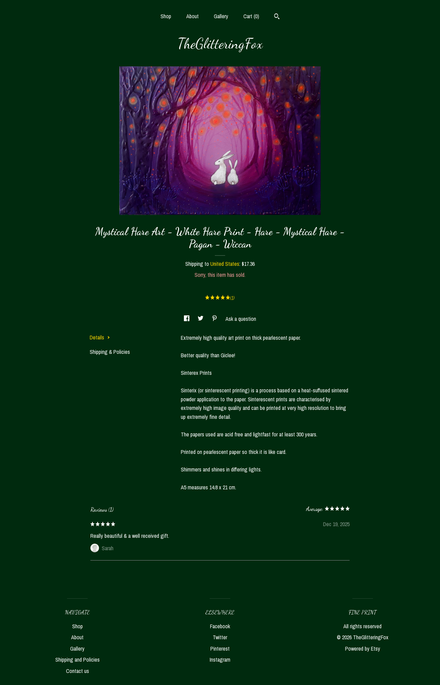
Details (100, 337)
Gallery (221, 16)
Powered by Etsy (362, 648)
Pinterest (220, 648)
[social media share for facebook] (187, 319)
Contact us (77, 671)
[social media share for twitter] (201, 319)
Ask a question (241, 319)
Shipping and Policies (77, 659)
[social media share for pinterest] (215, 319)
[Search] (276, 17)
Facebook (220, 626)
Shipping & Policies (110, 352)
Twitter (220, 637)
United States (224, 264)
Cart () (251, 16)
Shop (166, 16)
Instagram (220, 659)
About (192, 16)
